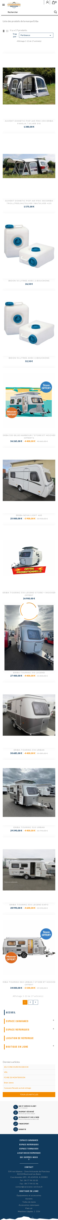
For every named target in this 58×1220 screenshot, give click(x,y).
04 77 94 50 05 (23, 1108)
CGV (38, 1211)
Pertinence (36, 35)
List (7, 31)
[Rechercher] (29, 12)
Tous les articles (29, 1094)
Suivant (35, 1002)
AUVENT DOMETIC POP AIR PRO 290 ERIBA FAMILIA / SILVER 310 (29, 122)
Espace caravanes (29, 1140)
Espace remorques (17, 1029)
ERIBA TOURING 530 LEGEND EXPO (29, 904)
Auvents (29, 1199)
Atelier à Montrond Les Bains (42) (29, 1119)
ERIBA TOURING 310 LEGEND (29, 672)
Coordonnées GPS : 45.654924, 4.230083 (29, 1177)
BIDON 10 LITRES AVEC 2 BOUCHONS (29, 280)
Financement (24, 1124)
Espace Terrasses (29, 1148)
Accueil (11, 1012)
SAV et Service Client (27, 1106)
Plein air (29, 1208)
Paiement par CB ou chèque (27, 1113)
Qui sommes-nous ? (29, 1158)
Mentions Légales (25, 1211)
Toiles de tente (29, 1202)
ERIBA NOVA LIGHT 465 (29, 515)
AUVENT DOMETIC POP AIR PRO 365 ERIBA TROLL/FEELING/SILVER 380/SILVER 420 (29, 202)
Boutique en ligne (17, 1046)
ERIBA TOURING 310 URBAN (29, 750)
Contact (29, 1167)
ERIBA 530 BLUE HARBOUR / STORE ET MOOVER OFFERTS (29, 436)
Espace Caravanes (17, 1021)
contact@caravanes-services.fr (29, 1187)
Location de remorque (20, 1038)
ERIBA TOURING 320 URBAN (29, 827)
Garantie (22, 1129)
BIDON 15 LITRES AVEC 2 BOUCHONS (29, 358)
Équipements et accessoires (29, 1195)
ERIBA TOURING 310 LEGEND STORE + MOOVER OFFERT (29, 593)
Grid (3, 31)
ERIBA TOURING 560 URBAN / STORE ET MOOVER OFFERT (29, 983)
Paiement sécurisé (26, 1112)
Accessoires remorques (29, 1205)
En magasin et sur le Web (29, 1117)
